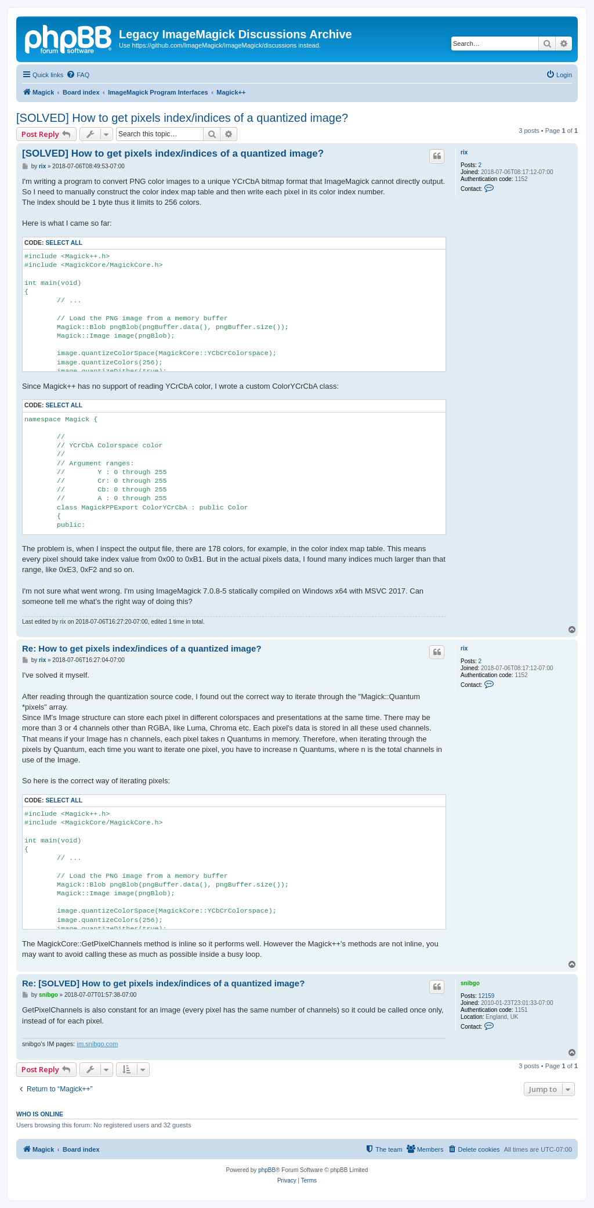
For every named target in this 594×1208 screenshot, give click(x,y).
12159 (487, 996)
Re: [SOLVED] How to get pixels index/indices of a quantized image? (163, 983)
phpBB (267, 1170)
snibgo (470, 983)
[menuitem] (77, 75)
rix (464, 152)
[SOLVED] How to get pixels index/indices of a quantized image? (182, 117)
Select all (63, 243)
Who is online (39, 1114)
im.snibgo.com (97, 1043)
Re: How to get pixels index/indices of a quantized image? (142, 648)
